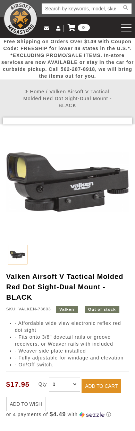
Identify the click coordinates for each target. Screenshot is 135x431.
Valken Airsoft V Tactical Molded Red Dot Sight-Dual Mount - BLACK (67, 98)
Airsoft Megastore (20, 19)
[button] (67, 414)
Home (37, 91)
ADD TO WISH (26, 404)
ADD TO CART (101, 386)
